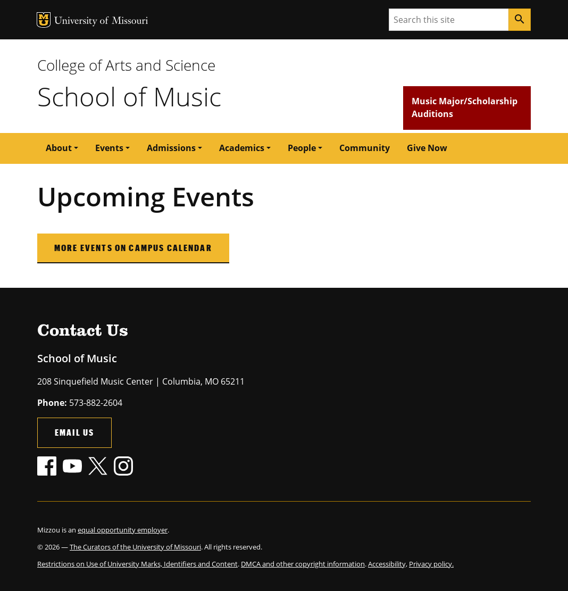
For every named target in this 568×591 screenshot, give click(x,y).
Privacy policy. (431, 564)
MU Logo (44, 20)
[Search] (519, 20)
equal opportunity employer (123, 530)
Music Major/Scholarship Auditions (464, 107)
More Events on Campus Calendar (133, 248)
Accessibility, (387, 564)
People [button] (302, 148)
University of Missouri (101, 21)
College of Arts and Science (126, 65)
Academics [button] (241, 148)
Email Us (74, 432)
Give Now (427, 148)
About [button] (59, 148)
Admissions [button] (171, 148)
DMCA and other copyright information (303, 564)
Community (364, 148)
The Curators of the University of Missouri (135, 547)
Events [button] (109, 148)
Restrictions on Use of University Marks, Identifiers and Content (137, 564)
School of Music (129, 96)
